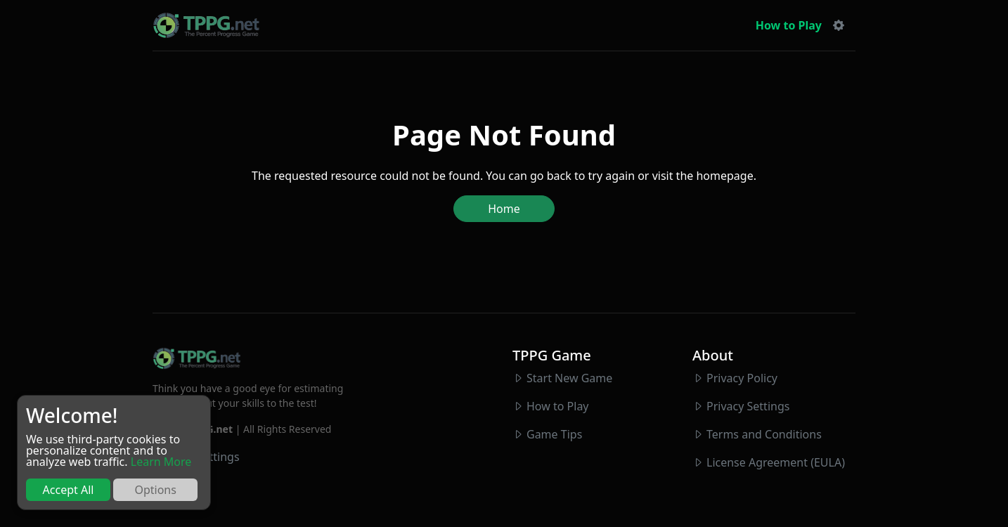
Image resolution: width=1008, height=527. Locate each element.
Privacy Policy (741, 378)
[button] (838, 25)
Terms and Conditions (764, 434)
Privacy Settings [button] (747, 406)
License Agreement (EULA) (775, 462)
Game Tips (554, 434)
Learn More (161, 461)
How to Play (789, 25)
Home (504, 208)
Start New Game (569, 378)
